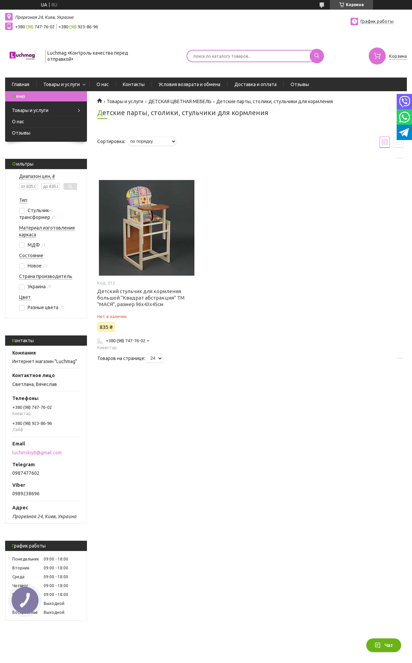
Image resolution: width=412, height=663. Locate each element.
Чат (383, 645)
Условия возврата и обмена (189, 84)
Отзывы (300, 84)
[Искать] (317, 56)
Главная (20, 84)
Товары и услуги (61, 84)
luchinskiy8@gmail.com (37, 452)
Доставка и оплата (255, 84)
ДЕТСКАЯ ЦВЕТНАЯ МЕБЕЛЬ (179, 101)
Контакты (134, 84)
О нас (103, 84)
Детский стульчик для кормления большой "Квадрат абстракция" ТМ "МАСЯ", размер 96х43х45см (141, 297)
